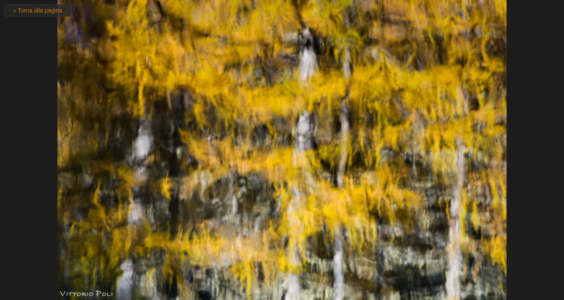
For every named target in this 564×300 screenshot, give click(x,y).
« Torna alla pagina (37, 10)
